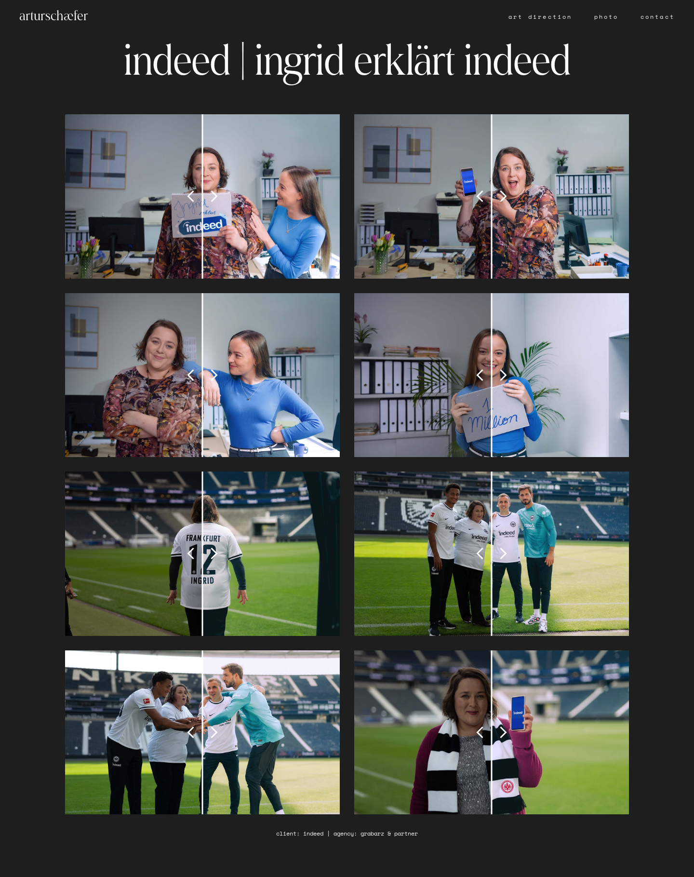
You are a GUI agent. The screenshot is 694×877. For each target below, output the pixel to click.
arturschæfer (53, 17)
